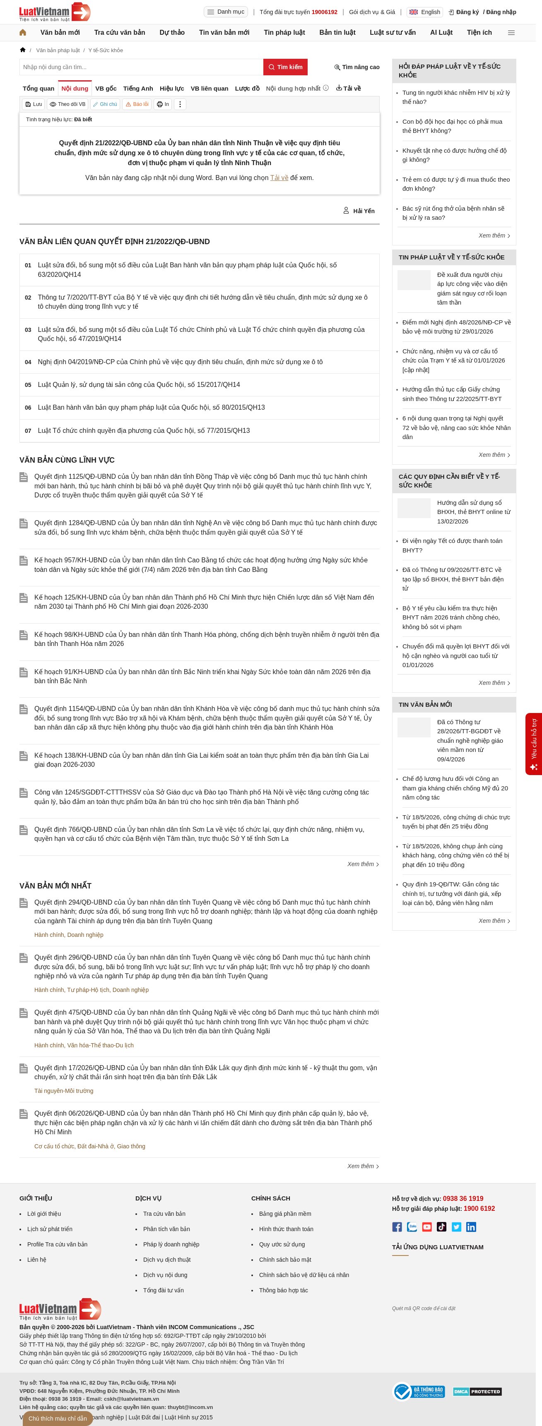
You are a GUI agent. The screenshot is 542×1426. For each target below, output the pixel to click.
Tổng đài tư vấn (163, 1290)
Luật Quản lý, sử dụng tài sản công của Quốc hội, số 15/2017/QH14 (139, 384)
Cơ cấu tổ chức (54, 1146)
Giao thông (131, 1146)
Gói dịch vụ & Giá (372, 12)
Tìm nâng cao (357, 67)
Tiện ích (479, 32)
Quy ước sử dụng (282, 1244)
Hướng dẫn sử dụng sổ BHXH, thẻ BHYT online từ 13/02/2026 (474, 512)
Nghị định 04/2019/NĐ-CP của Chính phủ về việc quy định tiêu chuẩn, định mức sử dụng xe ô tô (180, 361)
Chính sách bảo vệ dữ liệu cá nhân (304, 1275)
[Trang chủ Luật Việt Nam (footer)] (60, 1318)
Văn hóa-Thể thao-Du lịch (100, 1045)
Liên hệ (36, 1259)
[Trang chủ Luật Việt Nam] (55, 12)
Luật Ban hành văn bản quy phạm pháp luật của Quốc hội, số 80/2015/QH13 (151, 407)
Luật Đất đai (144, 1417)
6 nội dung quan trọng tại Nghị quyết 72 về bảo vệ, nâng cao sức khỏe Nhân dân (456, 427)
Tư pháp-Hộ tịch (88, 990)
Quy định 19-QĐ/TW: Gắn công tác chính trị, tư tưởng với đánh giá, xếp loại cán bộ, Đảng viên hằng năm (451, 893)
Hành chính (49, 934)
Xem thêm (363, 864)
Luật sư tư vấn (393, 32)
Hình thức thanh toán (286, 1229)
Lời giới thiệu (44, 1213)
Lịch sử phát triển (49, 1229)
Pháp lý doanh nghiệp (171, 1244)
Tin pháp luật (284, 32)
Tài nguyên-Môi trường (64, 1091)
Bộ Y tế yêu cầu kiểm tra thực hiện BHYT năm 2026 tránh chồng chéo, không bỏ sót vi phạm (451, 617)
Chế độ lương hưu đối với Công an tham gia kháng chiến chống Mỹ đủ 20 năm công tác (455, 788)
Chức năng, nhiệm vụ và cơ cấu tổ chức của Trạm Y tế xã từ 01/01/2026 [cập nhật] (453, 360)
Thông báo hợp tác (283, 1290)
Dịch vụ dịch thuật (167, 1259)
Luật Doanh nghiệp (99, 1417)
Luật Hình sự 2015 (189, 1417)
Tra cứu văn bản (119, 32)
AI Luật (441, 32)
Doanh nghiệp (85, 934)
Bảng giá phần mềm (285, 1213)
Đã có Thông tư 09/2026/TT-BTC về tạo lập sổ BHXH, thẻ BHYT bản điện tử (453, 579)
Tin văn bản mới (224, 32)
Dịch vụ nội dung (165, 1275)
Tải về (279, 177)
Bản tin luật (337, 32)
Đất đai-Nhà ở (95, 1146)
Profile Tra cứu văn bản (57, 1244)
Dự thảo (172, 32)
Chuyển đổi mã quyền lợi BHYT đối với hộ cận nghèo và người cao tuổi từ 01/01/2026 (455, 655)
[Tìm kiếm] (285, 67)
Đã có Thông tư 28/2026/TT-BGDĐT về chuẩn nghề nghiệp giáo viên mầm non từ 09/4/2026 (470, 740)
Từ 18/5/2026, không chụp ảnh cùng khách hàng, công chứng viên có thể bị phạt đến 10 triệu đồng (455, 855)
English (425, 12)
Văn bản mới (60, 32)
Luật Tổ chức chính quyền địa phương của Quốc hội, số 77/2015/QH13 (144, 430)
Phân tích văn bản (166, 1229)
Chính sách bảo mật (285, 1259)
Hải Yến (359, 210)
